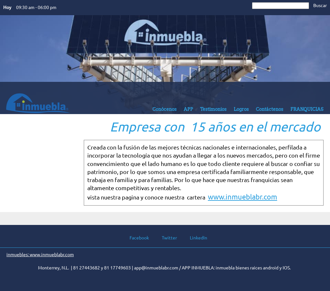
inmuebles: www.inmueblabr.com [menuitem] (40, 254)
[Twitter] (166, 238)
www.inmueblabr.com (242, 197)
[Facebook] (136, 238)
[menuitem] (164, 111)
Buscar (320, 5)
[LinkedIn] (195, 238)
